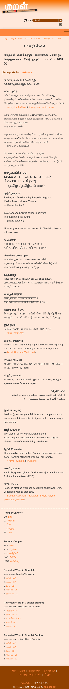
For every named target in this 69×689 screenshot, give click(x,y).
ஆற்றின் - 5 (12, 610)
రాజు (10, 532)
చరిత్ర (22, 670)
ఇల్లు (14, 670)
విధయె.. (13, 557)
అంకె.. (12, 545)
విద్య (10, 517)
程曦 (9, 333)
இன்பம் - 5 (11, 614)
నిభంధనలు (26, 683)
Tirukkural (29, 352)
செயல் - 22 (11, 658)
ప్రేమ (9, 524)
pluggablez (50, 687)
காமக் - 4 (10, 626)
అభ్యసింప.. (14, 553)
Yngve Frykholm (15, 460)
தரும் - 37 (11, 582)
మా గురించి (49, 670)
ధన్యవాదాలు (34, 670)
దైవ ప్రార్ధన (10, 528)
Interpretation (11, 72)
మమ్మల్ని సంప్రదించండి (30, 674)
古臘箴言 (18, 333)
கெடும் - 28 (11, 589)
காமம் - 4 (10, 622)
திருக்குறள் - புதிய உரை (41, 107)
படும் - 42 (11, 578)
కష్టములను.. (15, 549)
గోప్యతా (47, 674)
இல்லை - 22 (12, 593)
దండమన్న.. (15, 561)
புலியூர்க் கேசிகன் (17, 107)
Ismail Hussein (15, 352)
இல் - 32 (10, 586)
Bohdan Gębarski (16, 495)
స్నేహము (11, 520)
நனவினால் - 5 (13, 618)
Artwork (27, 72)
